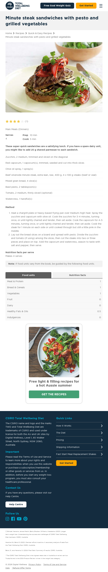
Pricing (60, 440)
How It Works (63, 425)
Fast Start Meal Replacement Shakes (76, 454)
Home (8, 33)
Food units (28, 275)
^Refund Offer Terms (21, 568)
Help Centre (16, 504)
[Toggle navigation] (100, 5)
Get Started (86, 5)
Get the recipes (54, 394)
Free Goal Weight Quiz (57, 5)
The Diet (60, 432)
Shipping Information (68, 447)
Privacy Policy (35, 564)
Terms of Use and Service (54, 564)
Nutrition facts (77, 275)
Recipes (20, 33)
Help (7, 568)
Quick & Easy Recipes (40, 33)
